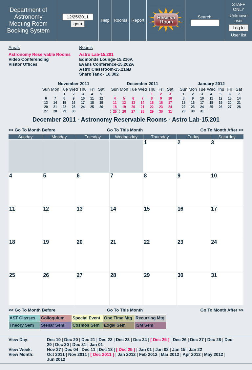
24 (83, 107)
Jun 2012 (56, 359)
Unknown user (238, 18)
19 (101, 102)
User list (238, 35)
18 (92, 102)
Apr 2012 (192, 354)
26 (101, 107)
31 (170, 111)
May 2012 (213, 354)
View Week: (20, 349)
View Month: (21, 354)
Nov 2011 (77, 354)
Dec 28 (214, 339)
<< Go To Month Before (32, 129)
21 (55, 107)
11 (92, 98)
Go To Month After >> (221, 129)
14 (55, 102)
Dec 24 (140, 339)
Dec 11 (88, 349)
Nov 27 (54, 349)
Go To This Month (125, 129)
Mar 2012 (170, 354)
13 (46, 102)
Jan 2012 (126, 354)
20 (46, 107)
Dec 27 (197, 339)
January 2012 (211, 83)
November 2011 (73, 83)
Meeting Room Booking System (28, 27)
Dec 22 (106, 339)
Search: (205, 16)
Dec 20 (71, 339)
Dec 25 (160, 339)
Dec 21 (88, 339)
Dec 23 (123, 339)
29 (64, 111)
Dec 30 (62, 344)
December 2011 (142, 83)
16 (73, 102)
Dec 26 (180, 339)
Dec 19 (54, 339)
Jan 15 (178, 349)
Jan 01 (96, 344)
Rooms (120, 20)
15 (64, 102)
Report (138, 20)
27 (46, 111)
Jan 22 (195, 349)
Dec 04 (71, 349)
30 (73, 111)
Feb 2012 (148, 354)
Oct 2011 (56, 354)
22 (64, 107)
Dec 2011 (102, 354)
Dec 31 (79, 344)
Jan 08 (161, 349)
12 (101, 98)
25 (92, 107)
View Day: (19, 339)
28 (55, 111)
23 (73, 107)
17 (83, 102)
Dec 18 (106, 349)
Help (105, 20)
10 (83, 98)
